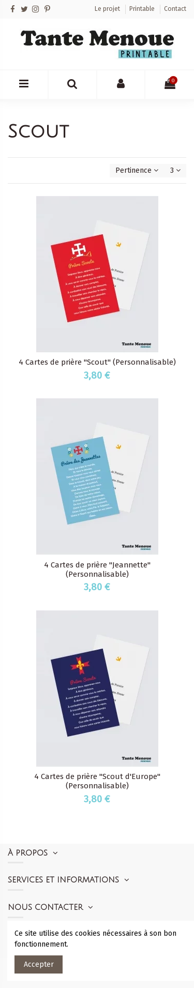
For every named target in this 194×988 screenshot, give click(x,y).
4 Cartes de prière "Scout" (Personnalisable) (97, 362)
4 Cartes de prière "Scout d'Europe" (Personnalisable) (97, 781)
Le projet (108, 8)
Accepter (39, 964)
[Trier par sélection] (137, 171)
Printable (142, 8)
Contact (175, 8)
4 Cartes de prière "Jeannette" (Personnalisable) (97, 569)
